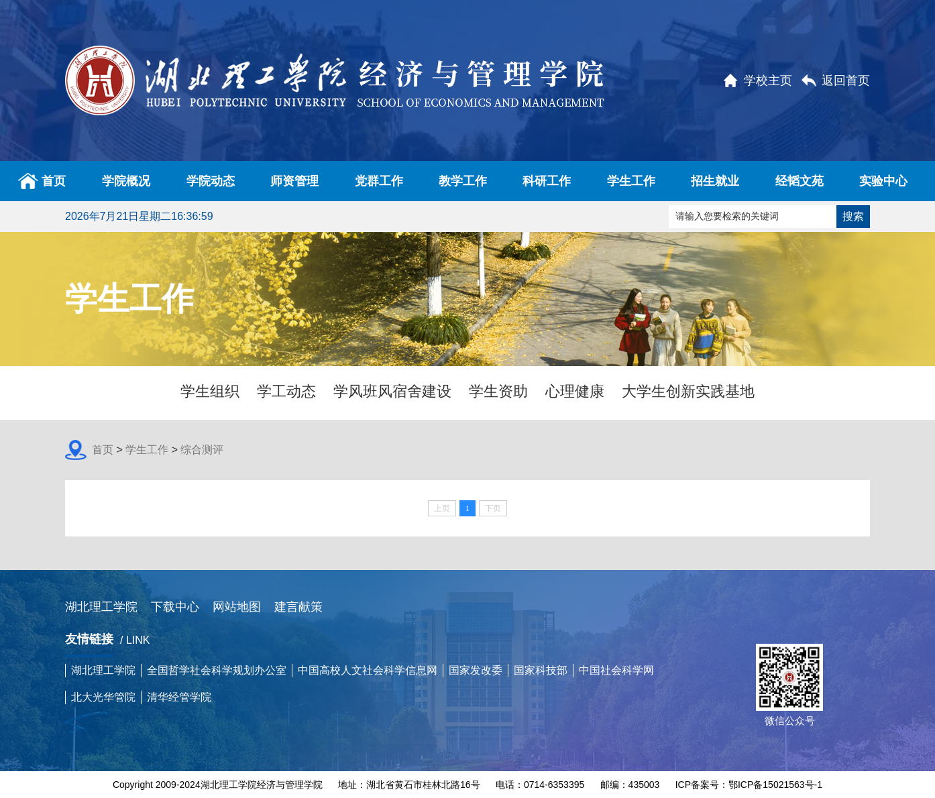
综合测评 (201, 449)
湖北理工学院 (101, 607)
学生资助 (498, 391)
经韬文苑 (799, 181)
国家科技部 (540, 670)
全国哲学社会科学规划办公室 (216, 670)
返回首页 (846, 80)
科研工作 (546, 181)
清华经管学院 (179, 697)
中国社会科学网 (616, 670)
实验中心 (883, 181)
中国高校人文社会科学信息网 (367, 670)
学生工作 (631, 181)
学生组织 (209, 391)
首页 (42, 181)
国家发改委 (475, 670)
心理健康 (574, 391)
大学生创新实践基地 (688, 391)
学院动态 (210, 181)
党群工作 (379, 181)
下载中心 (175, 607)
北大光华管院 (103, 697)
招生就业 (715, 181)
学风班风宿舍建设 (392, 391)
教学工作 (463, 181)
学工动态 (286, 391)
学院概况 (126, 181)
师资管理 (294, 181)
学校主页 (768, 80)
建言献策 (298, 607)
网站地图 (237, 607)
